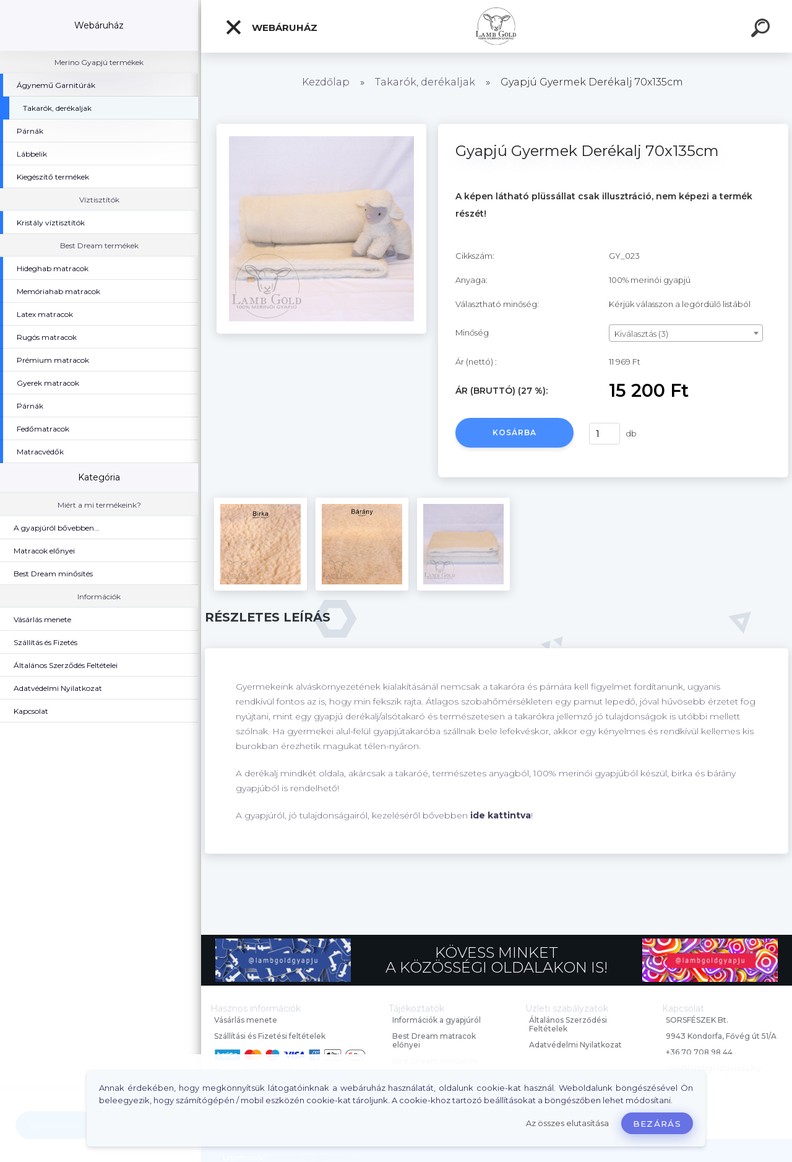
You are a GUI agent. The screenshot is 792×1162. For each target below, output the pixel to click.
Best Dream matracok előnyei (434, 1040)
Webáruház (271, 27)
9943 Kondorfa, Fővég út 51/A (721, 1036)
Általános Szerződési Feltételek (568, 1024)
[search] (762, 29)
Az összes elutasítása (567, 1123)
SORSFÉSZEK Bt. (697, 1020)
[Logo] (496, 26)
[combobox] (686, 333)
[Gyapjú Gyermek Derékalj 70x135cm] (321, 128)
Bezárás (657, 1124)
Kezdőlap (326, 82)
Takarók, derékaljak (425, 82)
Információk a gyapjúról (436, 1020)
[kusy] (604, 433)
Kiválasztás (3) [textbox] (641, 334)
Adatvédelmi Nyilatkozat (575, 1044)
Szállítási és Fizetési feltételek (269, 1036)
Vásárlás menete (245, 1020)
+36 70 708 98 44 (699, 1052)
